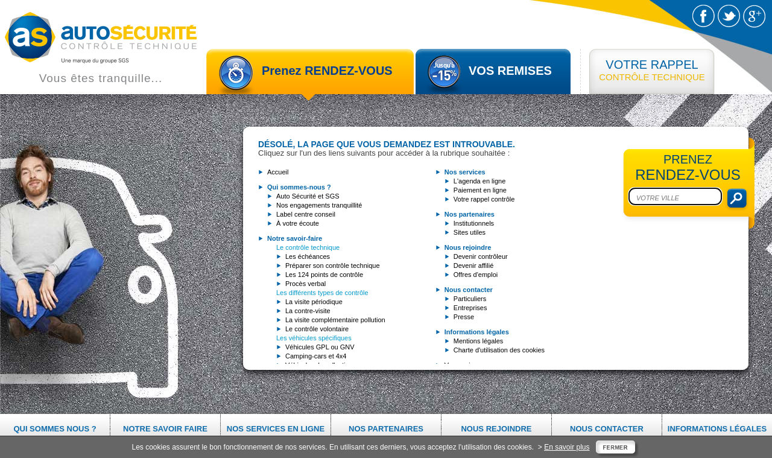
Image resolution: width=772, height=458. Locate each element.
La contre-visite (308, 310)
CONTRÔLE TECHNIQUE (652, 70)
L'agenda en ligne (480, 181)
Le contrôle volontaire (317, 328)
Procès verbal (305, 283)
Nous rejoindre (496, 428)
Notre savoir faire (165, 428)
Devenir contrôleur (481, 256)
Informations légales (717, 428)
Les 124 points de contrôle (324, 274)
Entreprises (470, 307)
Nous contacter (607, 428)
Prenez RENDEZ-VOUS (327, 70)
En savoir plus (566, 447)
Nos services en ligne (275, 428)
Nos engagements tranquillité (319, 205)
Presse (464, 316)
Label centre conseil (305, 214)
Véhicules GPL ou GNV (320, 347)
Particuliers (470, 298)
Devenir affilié (473, 265)
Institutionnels (474, 223)
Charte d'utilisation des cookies (499, 350)
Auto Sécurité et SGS (308, 196)
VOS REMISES (510, 70)
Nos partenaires (386, 428)
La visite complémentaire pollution (335, 319)
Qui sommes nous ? (54, 428)
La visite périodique (314, 301)
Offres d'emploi (476, 274)
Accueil (277, 172)
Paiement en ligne (480, 190)
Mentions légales (479, 341)
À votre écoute (297, 223)
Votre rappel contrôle (484, 199)
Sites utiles (470, 232)
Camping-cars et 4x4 (316, 356)
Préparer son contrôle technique (332, 265)
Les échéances (307, 256)
